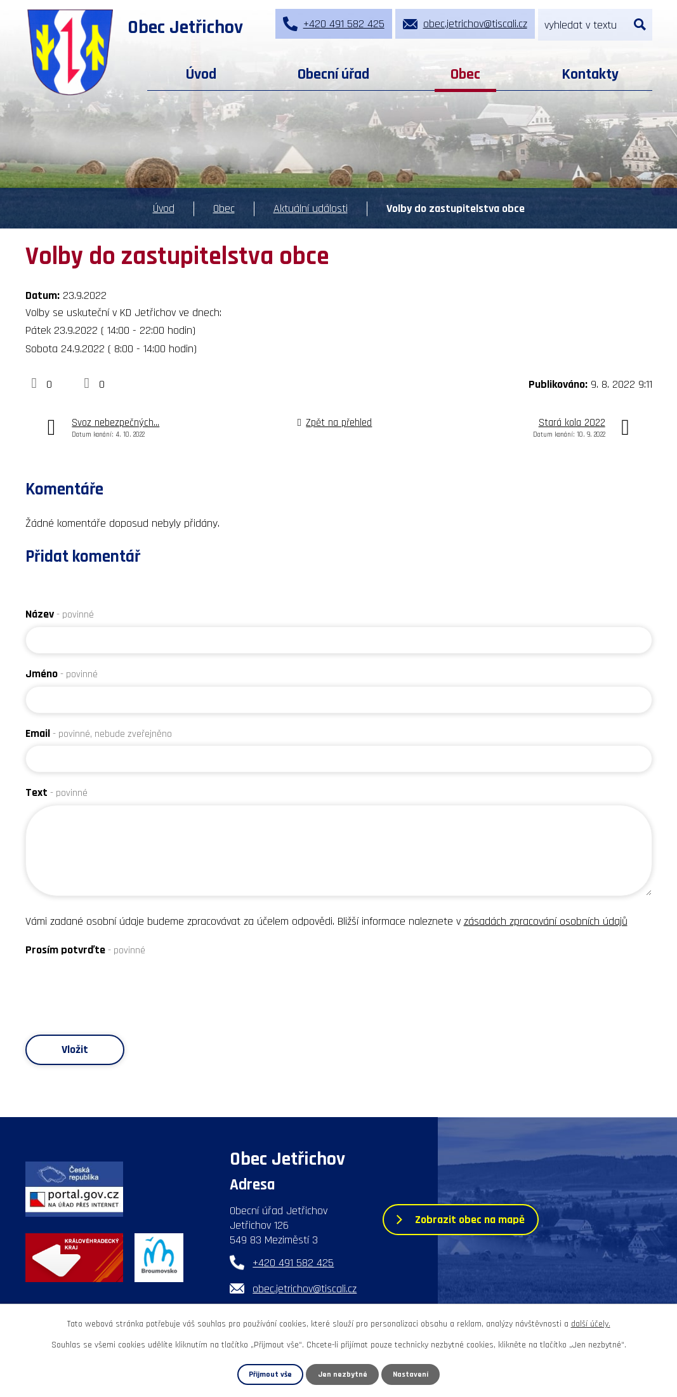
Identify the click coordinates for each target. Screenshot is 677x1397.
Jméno (61, 673)
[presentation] (121, 987)
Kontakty (590, 74)
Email (98, 733)
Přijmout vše (270, 1374)
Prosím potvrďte (85, 950)
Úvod (201, 74)
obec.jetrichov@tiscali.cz (305, 1288)
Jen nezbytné (342, 1374)
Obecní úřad (333, 74)
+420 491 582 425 (293, 1262)
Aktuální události (310, 208)
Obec (465, 74)
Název (59, 614)
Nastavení (410, 1374)
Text (56, 792)
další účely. (590, 1324)
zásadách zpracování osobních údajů (546, 921)
